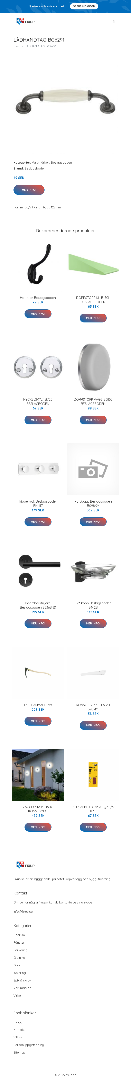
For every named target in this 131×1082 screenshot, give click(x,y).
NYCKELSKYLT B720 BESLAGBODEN (38, 401)
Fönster (19, 942)
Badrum (19, 935)
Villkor (17, 1037)
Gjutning (19, 958)
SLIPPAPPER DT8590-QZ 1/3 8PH (93, 809)
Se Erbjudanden (84, 6)
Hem (16, 46)
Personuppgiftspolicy (28, 1045)
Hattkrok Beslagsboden (38, 298)
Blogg (17, 1022)
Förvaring (20, 950)
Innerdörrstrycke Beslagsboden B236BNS (38, 605)
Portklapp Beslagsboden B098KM (93, 503)
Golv (16, 965)
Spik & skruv (22, 980)
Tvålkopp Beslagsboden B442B (93, 605)
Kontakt (19, 1030)
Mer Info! (29, 190)
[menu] (114, 22)
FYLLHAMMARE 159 (38, 705)
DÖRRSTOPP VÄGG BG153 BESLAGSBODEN (93, 401)
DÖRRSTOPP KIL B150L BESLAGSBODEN (93, 300)
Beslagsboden (61, 162)
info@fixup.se (23, 912)
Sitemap (19, 1052)
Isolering (19, 973)
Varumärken (40, 162)
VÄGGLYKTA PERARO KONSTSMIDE (38, 809)
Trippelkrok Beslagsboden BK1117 (37, 503)
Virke (17, 995)
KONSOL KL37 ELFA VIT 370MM (93, 707)
